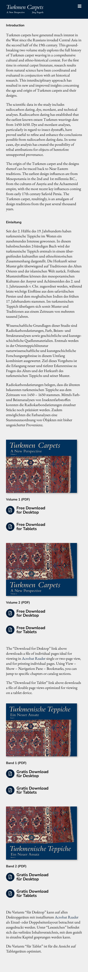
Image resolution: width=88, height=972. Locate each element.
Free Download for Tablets (30, 526)
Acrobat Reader (33, 658)
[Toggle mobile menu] (80, 6)
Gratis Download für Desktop (32, 774)
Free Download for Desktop (30, 510)
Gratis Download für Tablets (32, 790)
